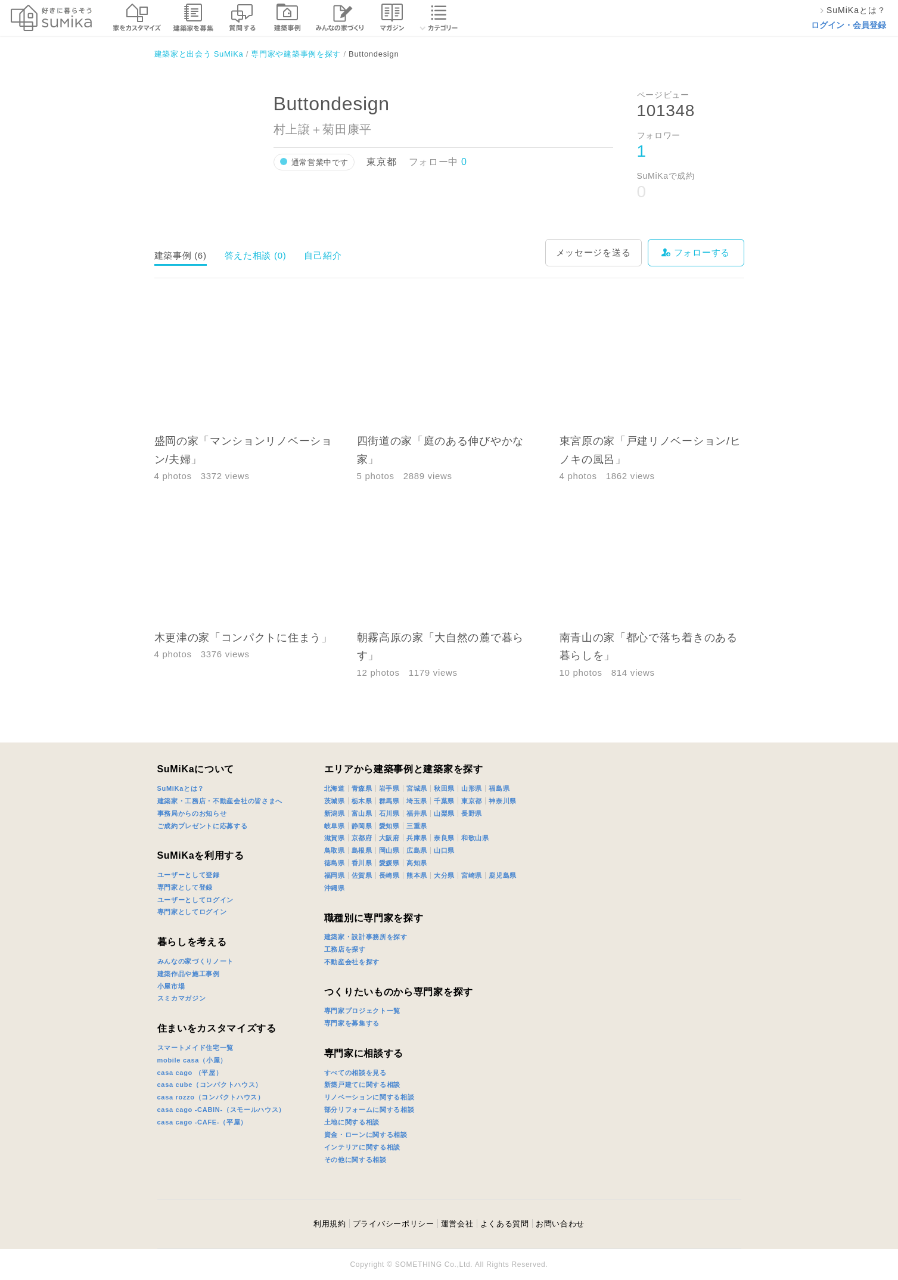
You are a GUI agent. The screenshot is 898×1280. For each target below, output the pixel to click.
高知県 (416, 862)
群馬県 (389, 800)
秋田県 (444, 788)
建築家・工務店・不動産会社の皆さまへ (220, 800)
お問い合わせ (560, 1223)
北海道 (334, 788)
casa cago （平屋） (190, 1072)
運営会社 (457, 1223)
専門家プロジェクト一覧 (362, 1010)
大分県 (444, 875)
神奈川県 (503, 800)
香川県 (362, 862)
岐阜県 (334, 825)
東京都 (471, 800)
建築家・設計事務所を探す (366, 936)
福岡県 (334, 875)
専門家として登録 (185, 887)
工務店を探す (345, 949)
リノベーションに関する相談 (369, 1097)
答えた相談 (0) (256, 255)
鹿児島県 (503, 875)
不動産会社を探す (352, 961)
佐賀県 (362, 875)
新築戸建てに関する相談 (362, 1084)
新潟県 (334, 813)
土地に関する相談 (352, 1122)
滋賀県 (334, 837)
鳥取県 (334, 850)
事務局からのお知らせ (192, 813)
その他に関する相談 (355, 1159)
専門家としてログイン (192, 911)
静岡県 (362, 825)
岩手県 (389, 788)
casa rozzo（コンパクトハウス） (211, 1097)
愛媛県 (389, 862)
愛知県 (389, 825)
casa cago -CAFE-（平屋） (202, 1122)
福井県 (416, 813)
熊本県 (416, 875)
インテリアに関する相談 (362, 1147)
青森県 (362, 788)
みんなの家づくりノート (195, 961)
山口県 (444, 850)
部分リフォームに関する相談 (369, 1109)
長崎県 (389, 875)
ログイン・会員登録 (848, 25)
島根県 (362, 850)
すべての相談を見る (355, 1072)
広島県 (416, 850)
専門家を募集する (352, 1023)
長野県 (471, 813)
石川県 (389, 813)
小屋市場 (171, 986)
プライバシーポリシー (393, 1223)
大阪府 (389, 837)
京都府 (362, 837)
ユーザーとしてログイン (195, 899)
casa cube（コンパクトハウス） (210, 1084)
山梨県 (444, 813)
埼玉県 (416, 800)
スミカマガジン (181, 998)
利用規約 (329, 1223)
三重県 (416, 825)
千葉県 (444, 800)
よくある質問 (504, 1223)
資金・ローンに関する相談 (366, 1134)
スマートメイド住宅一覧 (195, 1047)
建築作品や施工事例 (188, 973)
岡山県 (389, 850)
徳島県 (334, 862)
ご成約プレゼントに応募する (202, 825)
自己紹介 (322, 255)
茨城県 (334, 800)
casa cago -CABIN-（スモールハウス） (221, 1109)
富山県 (362, 813)
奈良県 (444, 837)
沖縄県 (334, 887)
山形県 (471, 788)
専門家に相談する (364, 1053)
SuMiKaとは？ (181, 788)
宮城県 (416, 788)
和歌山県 (475, 837)
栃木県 (362, 800)
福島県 (499, 788)
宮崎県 (471, 875)
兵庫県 (416, 837)
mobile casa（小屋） (192, 1060)
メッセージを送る (593, 252)
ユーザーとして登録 (188, 874)
